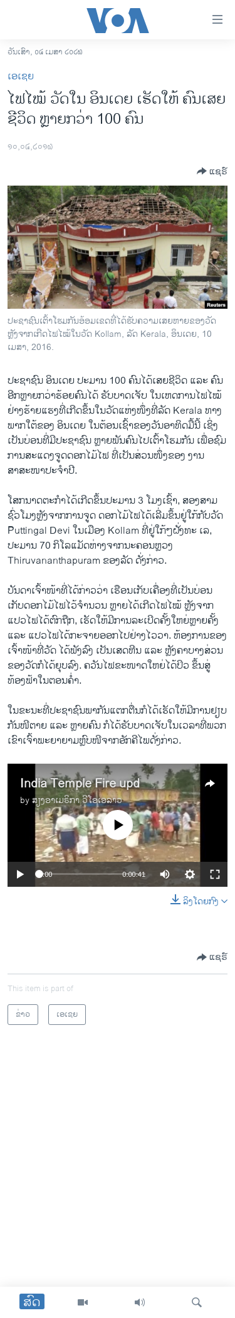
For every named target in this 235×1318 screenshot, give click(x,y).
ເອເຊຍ (21, 76)
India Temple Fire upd (80, 784)
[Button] (212, 171)
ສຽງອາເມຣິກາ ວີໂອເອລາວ (77, 800)
